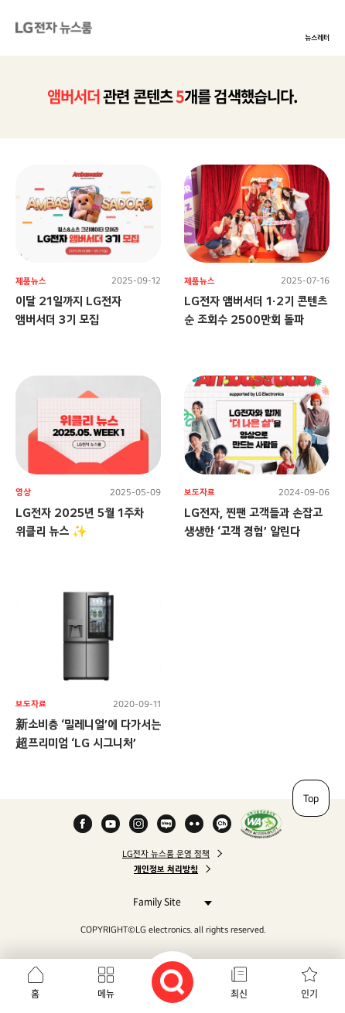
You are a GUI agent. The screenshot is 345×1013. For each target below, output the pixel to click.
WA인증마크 (261, 823)
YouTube (110, 823)
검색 (172, 982)
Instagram (138, 823)
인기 (309, 994)
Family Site (168, 901)
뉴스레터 (317, 37)
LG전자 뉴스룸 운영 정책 (166, 853)
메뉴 (105, 994)
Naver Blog (166, 823)
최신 (239, 994)
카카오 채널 (222, 823)
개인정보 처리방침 (166, 869)
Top (311, 798)
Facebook (82, 823)
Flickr (194, 823)
